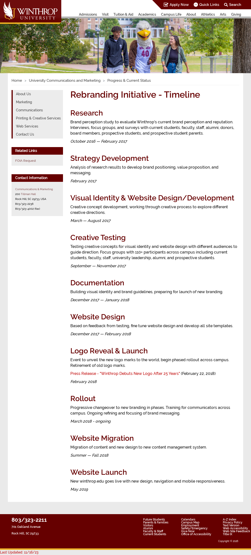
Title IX (227, 534)
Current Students (154, 534)
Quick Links (209, 4)
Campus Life (171, 14)
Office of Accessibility (196, 534)
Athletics (208, 14)
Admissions (88, 14)
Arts (223, 14)
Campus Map (190, 522)
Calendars (188, 519)
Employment (190, 525)
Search (235, 4)
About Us (23, 94)
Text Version (231, 525)
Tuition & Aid (123, 14)
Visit (105, 14)
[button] (19, 40)
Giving (236, 14)
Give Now (188, 531)
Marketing (24, 102)
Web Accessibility (235, 528)
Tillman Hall (28, 194)
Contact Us (25, 134)
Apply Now (179, 4)
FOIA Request (25, 160)
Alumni (148, 528)
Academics (147, 14)
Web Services (27, 126)
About (191, 14)
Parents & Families (155, 522)
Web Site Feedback (236, 531)
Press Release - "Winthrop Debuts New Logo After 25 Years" (125, 373)
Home (17, 80)
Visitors (148, 525)
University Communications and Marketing (64, 80)
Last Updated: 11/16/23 (19, 552)
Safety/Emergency (194, 528)
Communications (29, 110)
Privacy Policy (232, 522)
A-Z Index (229, 519)
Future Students (154, 519)
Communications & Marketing (34, 189)
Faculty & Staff (153, 531)
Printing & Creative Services (38, 118)
